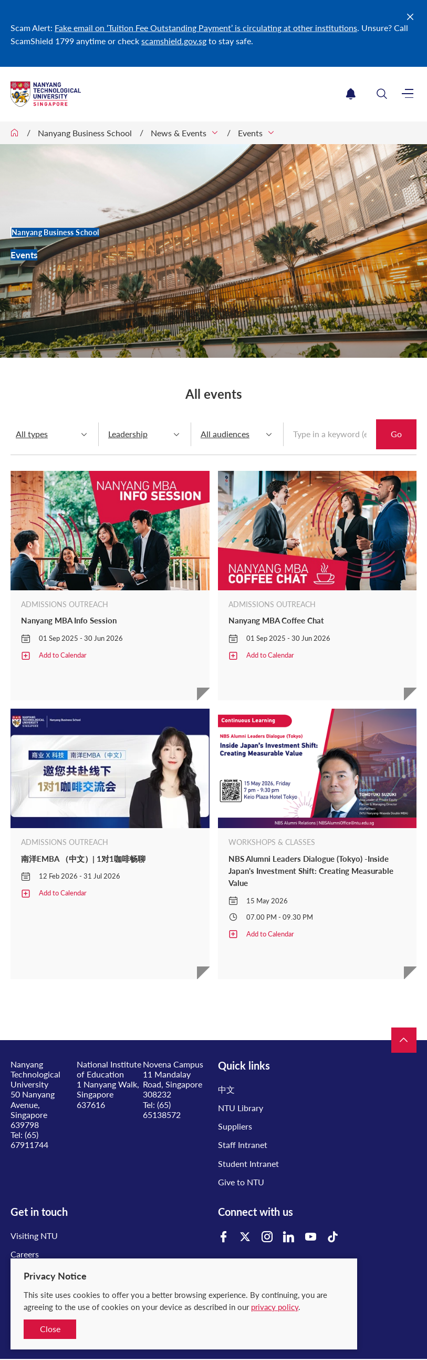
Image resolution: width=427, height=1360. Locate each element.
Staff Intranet (242, 1145)
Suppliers (235, 1126)
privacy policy (274, 1307)
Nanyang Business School (85, 133)
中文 (226, 1089)
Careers (25, 1254)
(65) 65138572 (162, 1110)
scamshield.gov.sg (173, 41)
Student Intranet (248, 1163)
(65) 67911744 (29, 1140)
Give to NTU (241, 1182)
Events (250, 133)
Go (396, 434)
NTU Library (240, 1108)
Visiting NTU (34, 1236)
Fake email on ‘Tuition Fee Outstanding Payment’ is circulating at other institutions (206, 28)
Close (50, 1329)
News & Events (178, 133)
